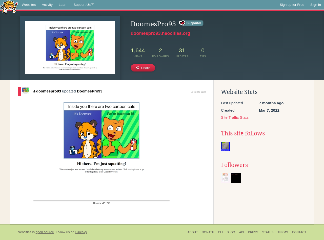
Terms (283, 232)
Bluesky (81, 232)
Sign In (315, 5)
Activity (47, 5)
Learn (63, 5)
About (193, 232)
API (241, 232)
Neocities (24, 232)
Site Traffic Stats (235, 117)
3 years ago (198, 91)
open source (45, 232)
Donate (208, 232)
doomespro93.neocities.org (160, 33)
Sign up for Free (292, 5)
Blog (231, 232)
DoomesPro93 (90, 91)
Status (268, 232)
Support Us (84, 5)
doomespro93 (47, 91)
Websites (29, 5)
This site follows (243, 133)
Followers (234, 165)
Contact (299, 232)
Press (253, 232)
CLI (220, 232)
